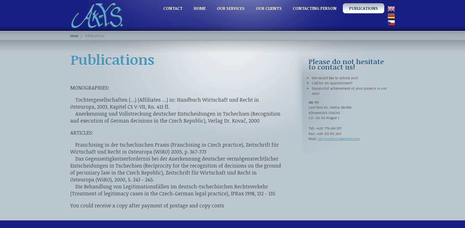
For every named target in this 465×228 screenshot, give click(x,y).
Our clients (269, 8)
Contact (173, 8)
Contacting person (314, 8)
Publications (363, 8)
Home (200, 8)
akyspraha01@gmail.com (339, 138)
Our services (231, 8)
